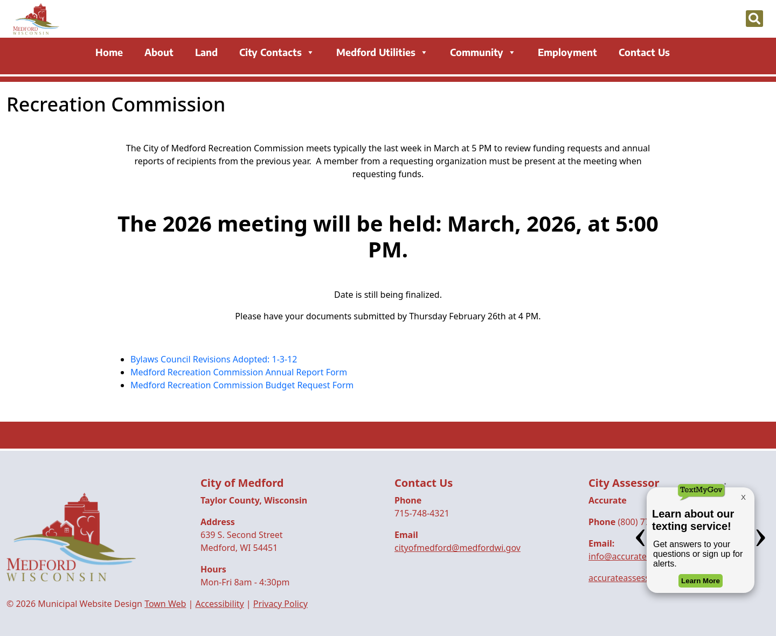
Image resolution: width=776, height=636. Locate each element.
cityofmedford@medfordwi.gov (457, 548)
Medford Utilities (382, 52)
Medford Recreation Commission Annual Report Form (238, 372)
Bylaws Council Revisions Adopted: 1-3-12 (213, 359)
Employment (567, 52)
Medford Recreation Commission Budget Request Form (242, 385)
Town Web (165, 604)
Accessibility (219, 604)
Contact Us (644, 52)
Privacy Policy (280, 604)
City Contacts (277, 52)
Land (206, 52)
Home (109, 52)
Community (483, 52)
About (159, 52)
